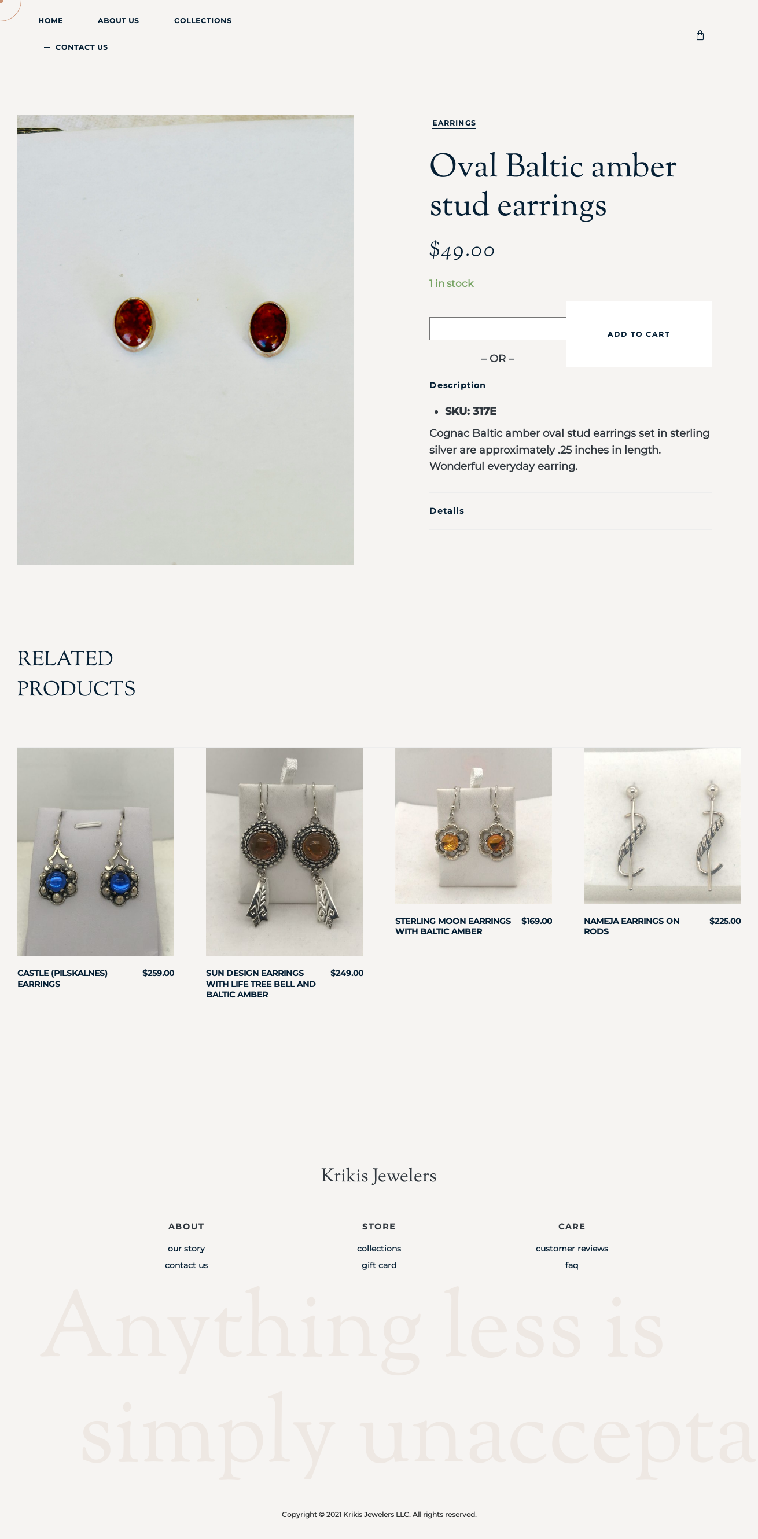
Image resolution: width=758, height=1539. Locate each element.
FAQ (571, 1265)
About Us (118, 20)
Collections (203, 20)
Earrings (454, 123)
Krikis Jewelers (379, 1176)
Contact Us (82, 47)
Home (50, 20)
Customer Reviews (572, 1248)
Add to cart (639, 334)
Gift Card (379, 1265)
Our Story (186, 1248)
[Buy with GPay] (497, 328)
